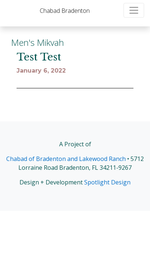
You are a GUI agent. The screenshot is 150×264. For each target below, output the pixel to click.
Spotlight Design (107, 182)
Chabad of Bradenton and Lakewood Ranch (66, 159)
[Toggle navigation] (134, 10)
